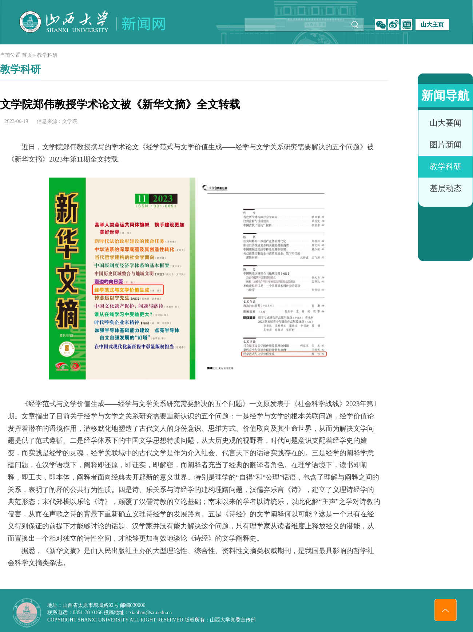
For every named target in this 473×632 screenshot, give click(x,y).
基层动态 (446, 188)
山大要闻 (446, 122)
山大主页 (432, 24)
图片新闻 (446, 144)
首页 (27, 55)
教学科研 (446, 166)
